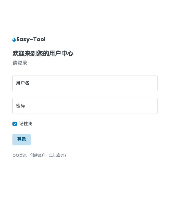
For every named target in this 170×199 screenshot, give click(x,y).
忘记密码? (58, 155)
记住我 (25, 124)
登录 (21, 139)
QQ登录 (19, 155)
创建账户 (38, 155)
